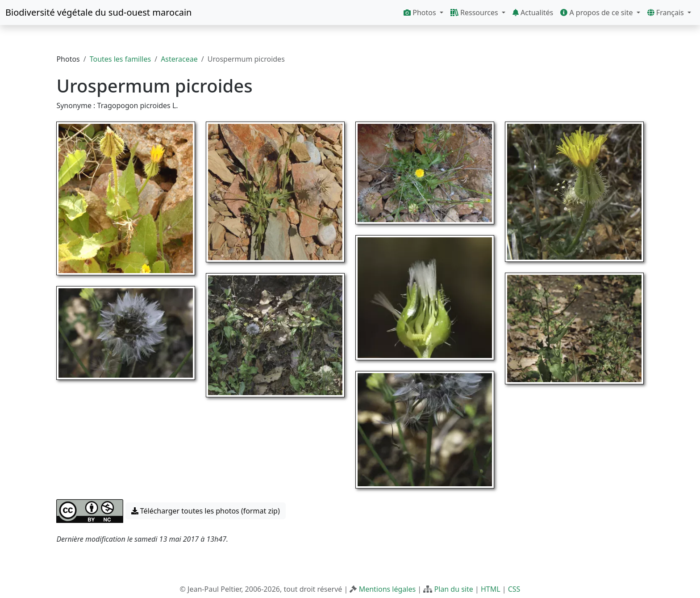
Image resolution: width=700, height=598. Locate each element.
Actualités (532, 12)
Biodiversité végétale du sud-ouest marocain (98, 12)
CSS (514, 589)
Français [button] (666, 12)
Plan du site (453, 589)
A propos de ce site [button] (597, 12)
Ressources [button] (475, 12)
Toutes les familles (120, 59)
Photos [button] (421, 12)
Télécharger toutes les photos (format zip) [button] (205, 511)
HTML (490, 589)
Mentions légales (387, 589)
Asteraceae (179, 59)
